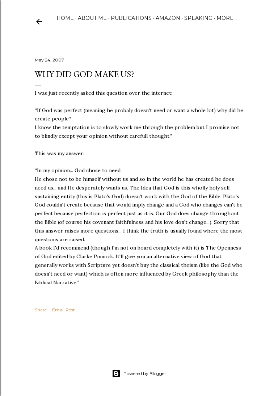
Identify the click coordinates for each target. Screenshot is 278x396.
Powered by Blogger (139, 373)
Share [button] (41, 309)
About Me (92, 18)
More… (226, 18)
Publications (131, 18)
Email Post (63, 309)
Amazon (168, 18)
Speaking (198, 18)
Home (65, 18)
